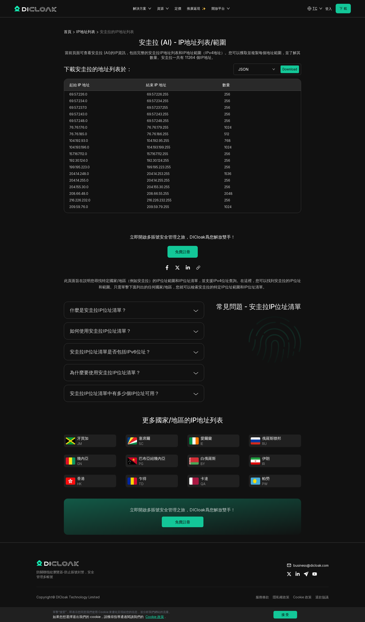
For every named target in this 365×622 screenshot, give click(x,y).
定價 (178, 8)
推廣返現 (193, 8)
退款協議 (322, 597)
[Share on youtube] (314, 574)
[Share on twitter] (289, 574)
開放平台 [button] (220, 8)
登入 (328, 9)
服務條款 (262, 597)
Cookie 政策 (302, 597)
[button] (314, 8)
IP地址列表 (85, 31)
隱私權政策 (281, 597)
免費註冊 (182, 251)
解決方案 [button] (142, 8)
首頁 (67, 31)
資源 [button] (163, 8)
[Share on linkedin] (297, 574)
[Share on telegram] (306, 574)
